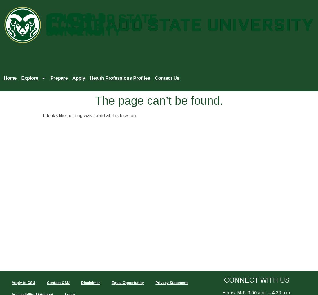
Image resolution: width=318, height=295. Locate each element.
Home (10, 78)
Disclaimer (90, 282)
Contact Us (167, 78)
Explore (33, 78)
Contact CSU (58, 282)
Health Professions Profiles (120, 78)
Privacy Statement (171, 282)
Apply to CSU (23, 282)
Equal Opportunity (128, 282)
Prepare (59, 78)
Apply (78, 78)
